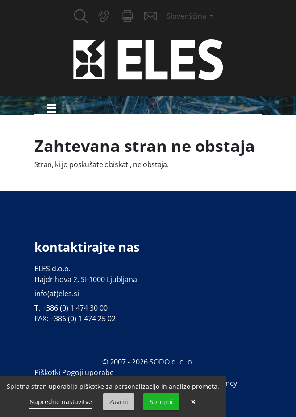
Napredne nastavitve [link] (60, 401)
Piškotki (47, 372)
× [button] (193, 401)
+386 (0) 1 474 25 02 (83, 318)
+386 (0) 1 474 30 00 (75, 308)
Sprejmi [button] (161, 401)
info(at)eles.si (56, 293)
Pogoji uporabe (88, 372)
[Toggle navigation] (52, 108)
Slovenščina (187, 16)
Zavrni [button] (118, 401)
